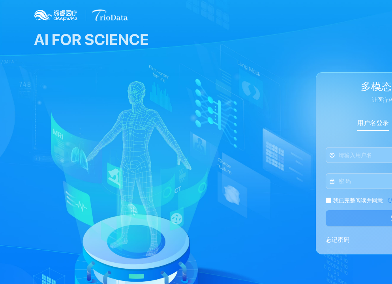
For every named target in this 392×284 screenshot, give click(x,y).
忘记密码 (337, 239)
